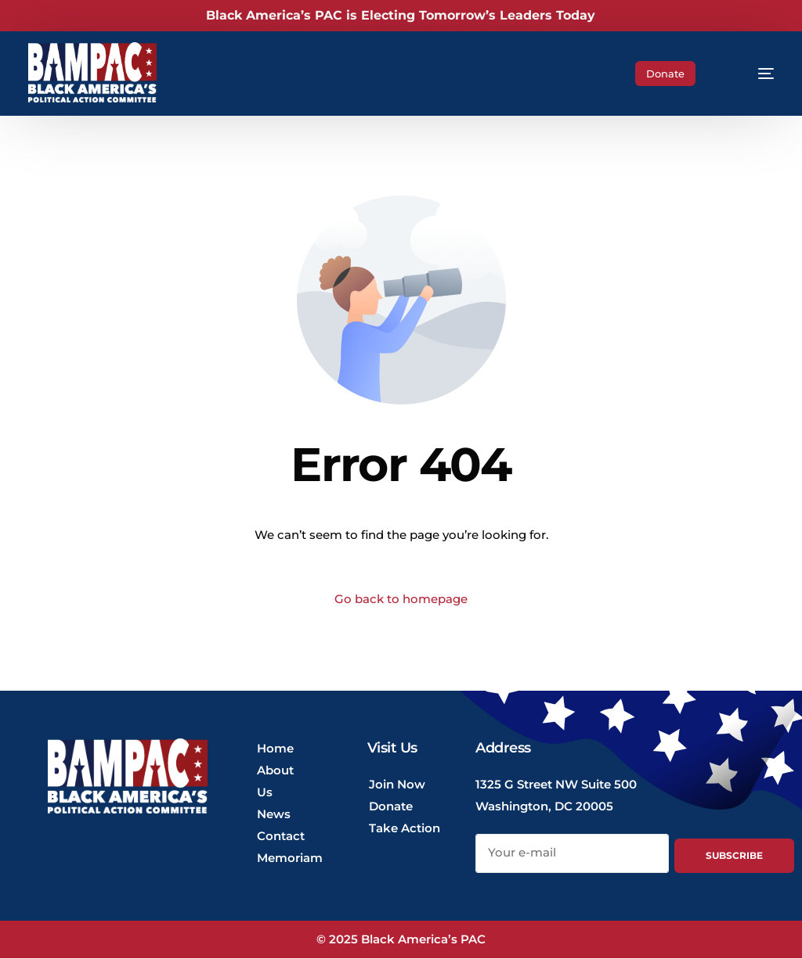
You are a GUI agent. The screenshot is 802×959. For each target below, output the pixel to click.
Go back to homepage (401, 599)
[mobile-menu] (753, 73)
